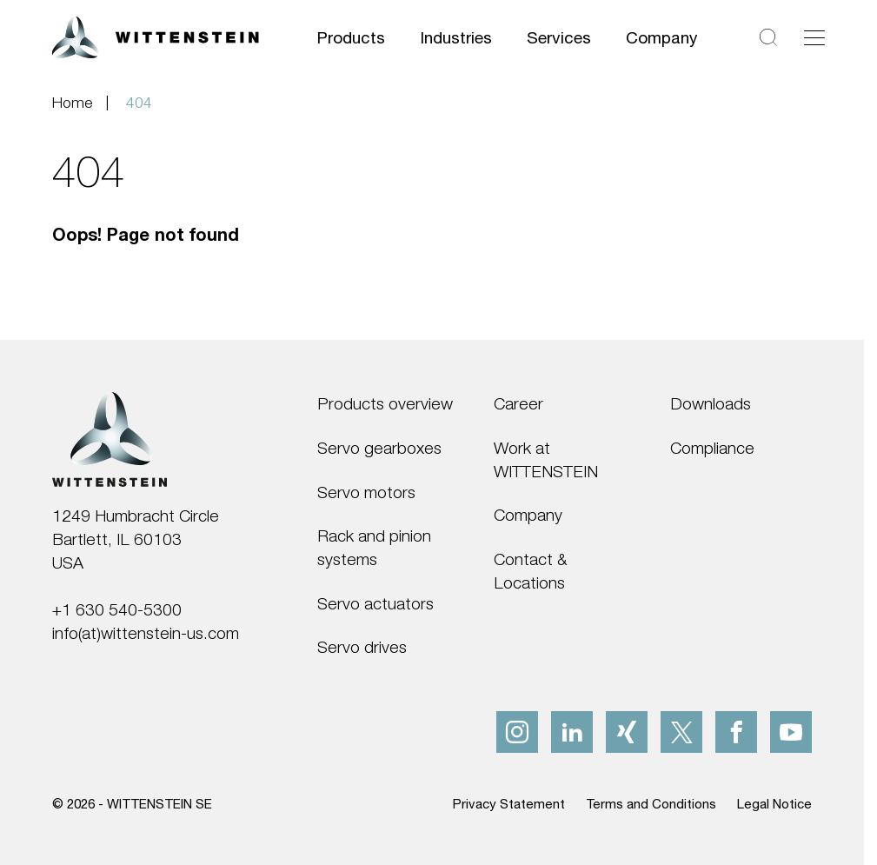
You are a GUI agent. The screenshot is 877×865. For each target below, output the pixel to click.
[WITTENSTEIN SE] (155, 35)
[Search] (768, 37)
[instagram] (517, 732)
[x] (681, 732)
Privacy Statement (509, 803)
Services (559, 37)
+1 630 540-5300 (117, 609)
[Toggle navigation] (814, 37)
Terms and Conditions (651, 803)
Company (662, 37)
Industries (456, 37)
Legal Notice (774, 803)
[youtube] (791, 732)
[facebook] (736, 732)
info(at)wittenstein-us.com (145, 632)
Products (351, 37)
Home (72, 102)
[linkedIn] (572, 732)
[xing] (627, 732)
